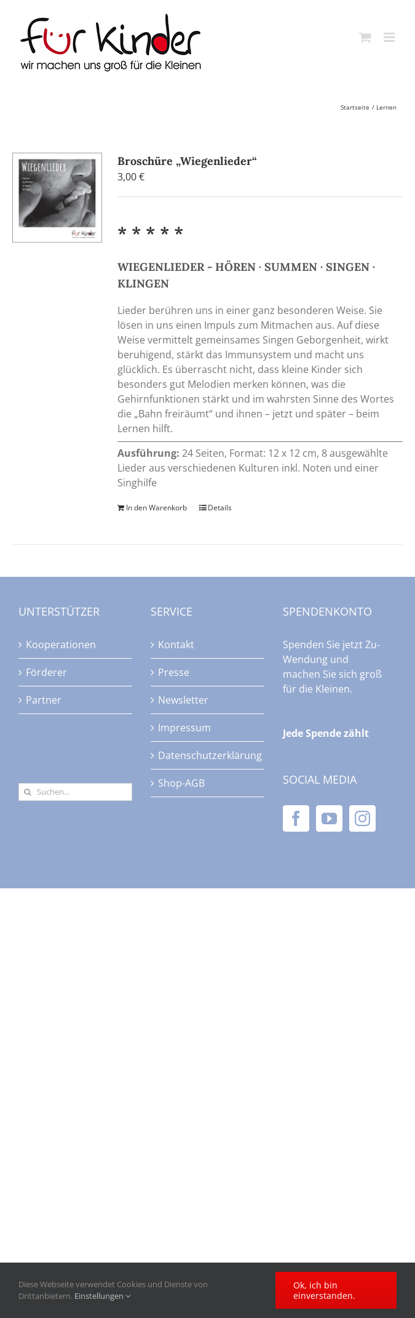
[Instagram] (362, 818)
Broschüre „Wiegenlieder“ (187, 161)
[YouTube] (329, 818)
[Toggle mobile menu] (390, 37)
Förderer (46, 672)
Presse (173, 672)
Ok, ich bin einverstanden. (324, 1290)
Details (220, 507)
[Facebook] (296, 818)
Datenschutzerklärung (208, 755)
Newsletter (183, 700)
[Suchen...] (75, 792)
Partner (43, 700)
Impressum (184, 727)
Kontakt (176, 644)
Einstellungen (102, 1295)
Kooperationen (61, 644)
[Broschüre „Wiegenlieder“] (57, 198)
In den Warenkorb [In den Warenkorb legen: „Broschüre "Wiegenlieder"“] (156, 507)
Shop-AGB (181, 783)
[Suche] (27, 792)
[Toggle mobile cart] (365, 37)
